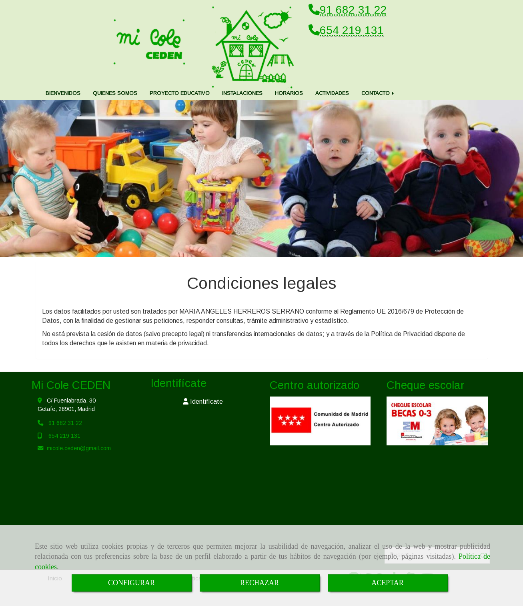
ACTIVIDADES (332, 93)
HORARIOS (289, 93)
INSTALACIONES (242, 93)
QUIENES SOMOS (115, 93)
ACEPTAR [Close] (387, 583)
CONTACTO (378, 93)
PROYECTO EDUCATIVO (180, 93)
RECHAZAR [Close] (259, 583)
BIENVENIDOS (63, 93)
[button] (203, 402)
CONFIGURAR (131, 583)
